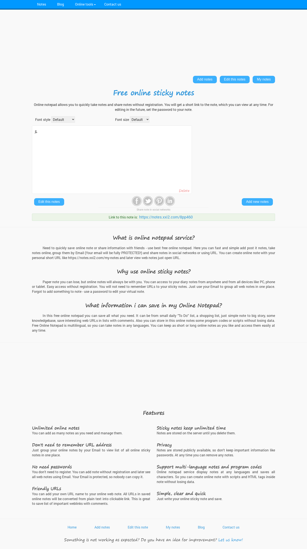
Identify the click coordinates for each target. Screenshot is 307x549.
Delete (184, 191)
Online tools (84, 4)
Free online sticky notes (153, 93)
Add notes (205, 79)
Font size (122, 119)
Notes (41, 4)
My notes (264, 79)
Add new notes (257, 201)
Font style (42, 119)
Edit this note (138, 527)
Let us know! (230, 539)
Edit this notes (235, 79)
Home (72, 527)
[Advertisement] (153, 42)
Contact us (112, 4)
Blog (60, 4)
